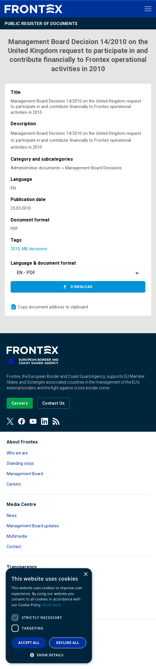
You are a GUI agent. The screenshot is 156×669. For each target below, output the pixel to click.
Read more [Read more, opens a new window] (52, 604)
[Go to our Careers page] (20, 403)
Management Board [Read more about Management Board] (25, 473)
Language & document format (43, 263)
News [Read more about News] (12, 515)
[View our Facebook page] (21, 421)
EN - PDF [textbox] (26, 272)
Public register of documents (41, 23)
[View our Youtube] (33, 421)
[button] (48, 654)
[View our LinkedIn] (44, 421)
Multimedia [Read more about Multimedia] (17, 536)
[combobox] (78, 273)
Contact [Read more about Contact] (14, 546)
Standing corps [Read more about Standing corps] (20, 463)
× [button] (85, 574)
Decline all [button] (67, 642)
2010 (15, 248)
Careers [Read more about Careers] (14, 484)
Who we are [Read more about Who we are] (17, 453)
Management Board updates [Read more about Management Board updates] (33, 526)
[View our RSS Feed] (56, 421)
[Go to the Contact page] (53, 403)
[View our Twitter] (10, 421)
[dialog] (49, 615)
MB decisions (34, 248)
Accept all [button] (29, 642)
